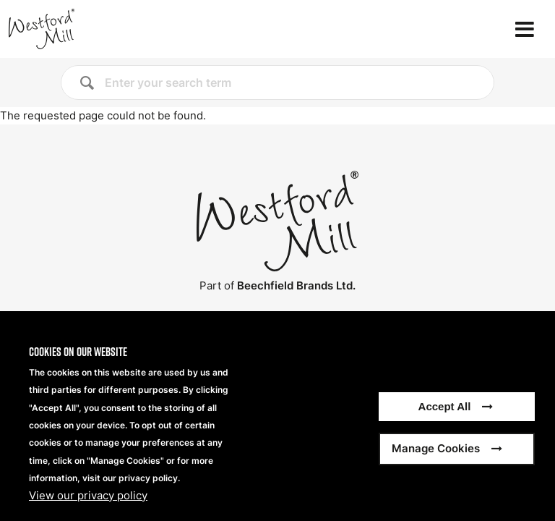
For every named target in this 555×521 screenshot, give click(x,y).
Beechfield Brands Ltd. (296, 285)
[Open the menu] (524, 29)
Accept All (444, 419)
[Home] (90, 29)
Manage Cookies (436, 461)
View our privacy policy (88, 507)
